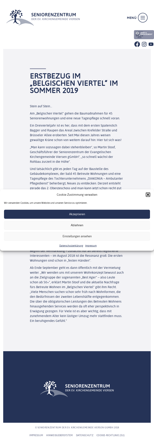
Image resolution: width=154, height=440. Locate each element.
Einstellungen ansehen (77, 236)
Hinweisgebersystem (59, 435)
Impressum (91, 245)
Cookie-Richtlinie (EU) (110, 435)
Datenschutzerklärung (71, 245)
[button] (148, 195)
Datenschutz (84, 435)
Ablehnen (77, 225)
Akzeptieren (77, 214)
